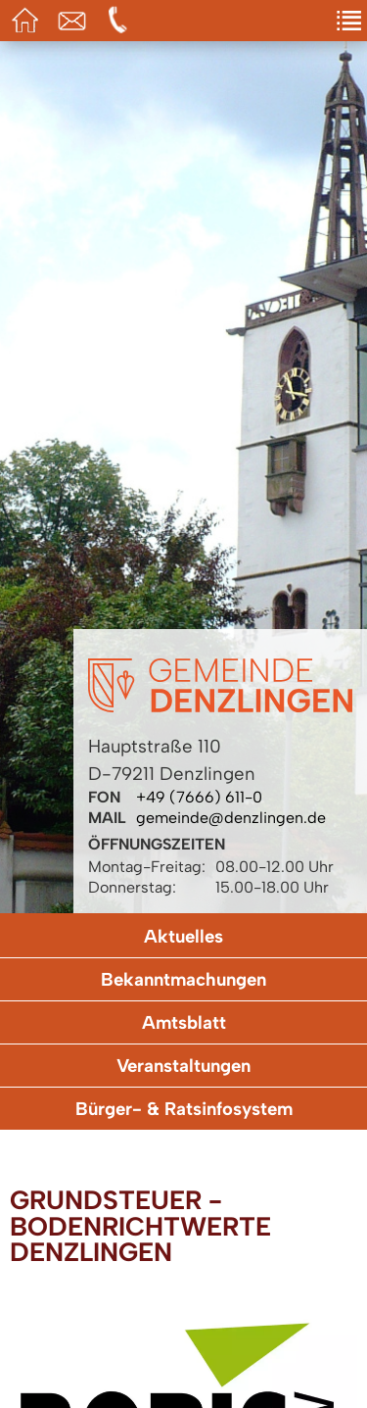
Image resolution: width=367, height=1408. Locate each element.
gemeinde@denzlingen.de (231, 817)
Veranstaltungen (183, 1065)
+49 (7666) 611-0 (199, 797)
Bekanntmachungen (183, 979)
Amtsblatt (184, 1022)
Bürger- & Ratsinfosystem (184, 1108)
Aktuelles (183, 936)
